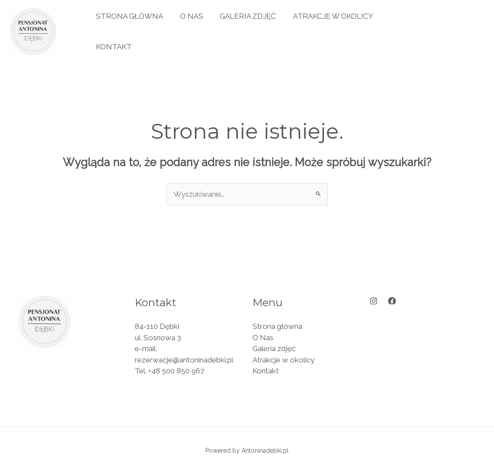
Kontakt (113, 46)
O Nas (188, 16)
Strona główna (128, 16)
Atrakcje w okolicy (326, 16)
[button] (448, 31)
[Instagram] (374, 301)
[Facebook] (392, 301)
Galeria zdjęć (243, 16)
